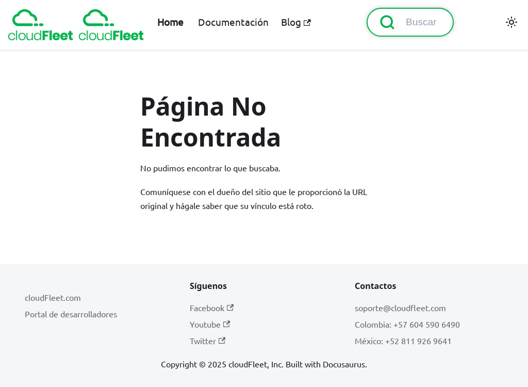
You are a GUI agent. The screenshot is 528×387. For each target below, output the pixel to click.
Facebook (212, 307)
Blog (295, 21)
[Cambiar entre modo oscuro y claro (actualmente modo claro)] (511, 22)
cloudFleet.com (53, 297)
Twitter (207, 340)
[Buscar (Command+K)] (410, 22)
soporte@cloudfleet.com (400, 307)
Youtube (210, 324)
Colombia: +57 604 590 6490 (407, 324)
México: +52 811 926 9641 (403, 340)
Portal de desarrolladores (71, 314)
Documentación (233, 21)
